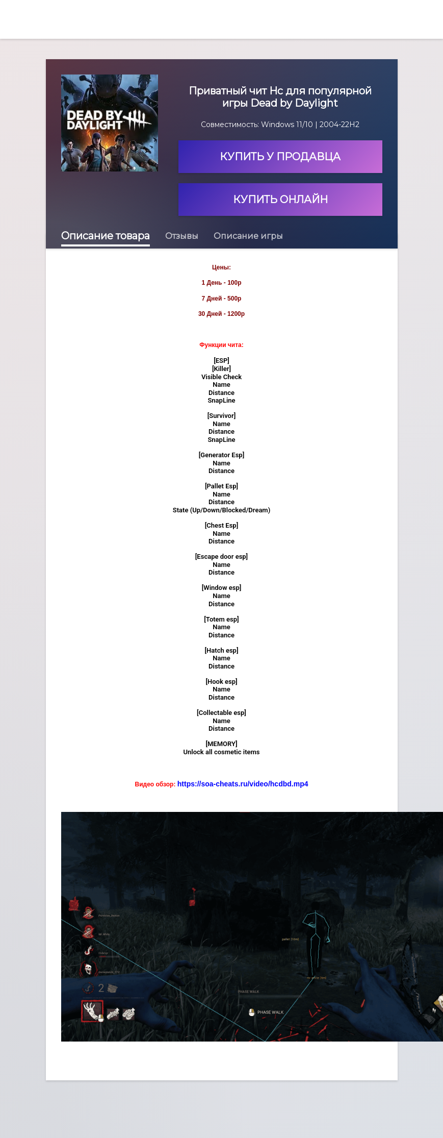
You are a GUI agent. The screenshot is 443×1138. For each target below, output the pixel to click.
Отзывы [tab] (181, 236)
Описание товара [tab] (105, 236)
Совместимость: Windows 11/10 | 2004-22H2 (280, 124)
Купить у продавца (280, 157)
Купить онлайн (280, 199)
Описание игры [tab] (248, 236)
